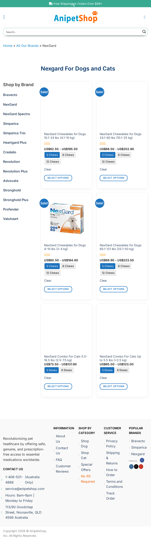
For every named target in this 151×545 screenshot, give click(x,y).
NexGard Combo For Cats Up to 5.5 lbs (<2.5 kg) (120, 358)
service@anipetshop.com (23, 489)
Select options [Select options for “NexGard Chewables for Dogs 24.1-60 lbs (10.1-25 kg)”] (113, 177)
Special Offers (85, 467)
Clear (47, 169)
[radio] (52, 154)
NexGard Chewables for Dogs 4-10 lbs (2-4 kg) (65, 247)
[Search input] (72, 32)
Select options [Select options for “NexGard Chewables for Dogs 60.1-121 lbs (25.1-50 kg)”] (113, 289)
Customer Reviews (61, 468)
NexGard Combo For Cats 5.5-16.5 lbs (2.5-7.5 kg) (65, 358)
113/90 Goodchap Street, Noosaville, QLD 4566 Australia (22, 512)
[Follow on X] (136, 466)
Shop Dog (84, 443)
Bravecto (136, 441)
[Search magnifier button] (144, 32)
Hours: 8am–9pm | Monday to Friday (18, 498)
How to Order (110, 472)
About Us (59, 438)
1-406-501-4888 (22, 479)
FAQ (58, 460)
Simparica (136, 447)
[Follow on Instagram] (131, 466)
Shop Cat (84, 455)
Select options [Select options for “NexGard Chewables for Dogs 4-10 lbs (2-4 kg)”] (58, 289)
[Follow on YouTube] (141, 466)
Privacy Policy (110, 443)
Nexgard (136, 454)
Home (7, 46)
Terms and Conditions (111, 484)
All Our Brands (27, 46)
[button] (5, 17)
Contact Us (61, 450)
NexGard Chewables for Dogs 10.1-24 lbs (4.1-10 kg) (65, 136)
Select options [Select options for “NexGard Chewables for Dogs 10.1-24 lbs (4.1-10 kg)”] (58, 177)
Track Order (109, 496)
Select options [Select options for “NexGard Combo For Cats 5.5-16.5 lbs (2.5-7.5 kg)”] (58, 386)
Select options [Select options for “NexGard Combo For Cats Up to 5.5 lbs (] (113, 386)
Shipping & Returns (111, 458)
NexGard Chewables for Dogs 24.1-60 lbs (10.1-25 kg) (121, 136)
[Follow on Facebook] (142, 460)
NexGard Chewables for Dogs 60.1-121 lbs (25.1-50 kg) (121, 247)
